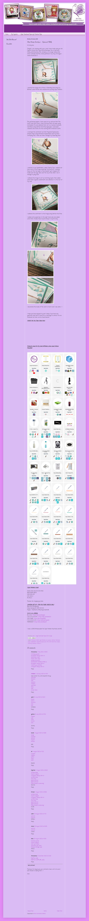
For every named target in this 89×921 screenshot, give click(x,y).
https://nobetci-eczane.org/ (37, 783)
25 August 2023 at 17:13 (40, 814)
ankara (33, 741)
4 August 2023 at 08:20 (42, 770)
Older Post (59, 911)
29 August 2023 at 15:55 (40, 839)
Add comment (31, 865)
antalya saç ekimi (35, 660)
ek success (48, 640)
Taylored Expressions (41, 642)
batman (33, 738)
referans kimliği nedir (36, 847)
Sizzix (29, 642)
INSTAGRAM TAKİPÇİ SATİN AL (39, 662)
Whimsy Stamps (32, 643)
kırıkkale (33, 737)
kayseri (33, 740)
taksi (32, 687)
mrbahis (33, 674)
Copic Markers (42, 640)
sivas (32, 719)
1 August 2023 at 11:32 (38, 751)
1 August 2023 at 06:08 (40, 733)
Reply (32, 669)
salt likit (33, 816)
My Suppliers (14, 34)
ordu (32, 704)
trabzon (33, 716)
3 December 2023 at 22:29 (44, 856)
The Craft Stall (50, 642)
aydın (32, 760)
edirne (32, 701)
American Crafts (35, 640)
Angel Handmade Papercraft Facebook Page (31, 34)
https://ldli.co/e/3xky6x (39, 615)
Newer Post (30, 911)
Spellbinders (33, 642)
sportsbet (33, 677)
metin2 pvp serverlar (36, 665)
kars (32, 723)
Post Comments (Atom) (40, 914)
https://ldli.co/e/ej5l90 (40, 618)
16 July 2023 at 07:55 (40, 714)
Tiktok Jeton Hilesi (35, 659)
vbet (32, 681)
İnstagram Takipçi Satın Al (38, 656)
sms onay (33, 779)
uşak (32, 718)
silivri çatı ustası (35, 844)
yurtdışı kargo (34, 772)
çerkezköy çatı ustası (36, 846)
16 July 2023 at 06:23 (39, 697)
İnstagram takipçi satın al (37, 663)
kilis (32, 706)
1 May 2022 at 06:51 (42, 652)
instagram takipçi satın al (37, 667)
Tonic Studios (57, 642)
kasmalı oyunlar (35, 841)
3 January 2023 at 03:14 (42, 674)
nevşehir (33, 754)
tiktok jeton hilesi (35, 657)
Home (6, 34)
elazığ (32, 735)
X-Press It (38, 643)
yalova (32, 757)
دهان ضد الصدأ (34, 858)
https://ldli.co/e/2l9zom (40, 622)
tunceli (32, 721)
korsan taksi (34, 690)
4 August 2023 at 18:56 (41, 792)
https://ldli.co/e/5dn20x (44, 617)
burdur (32, 699)
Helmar (53, 640)
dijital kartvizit (34, 780)
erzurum (33, 702)
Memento (58, 640)
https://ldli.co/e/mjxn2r (43, 620)
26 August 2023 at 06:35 (40, 826)
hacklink (33, 679)
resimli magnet (35, 774)
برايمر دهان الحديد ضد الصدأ (38, 860)
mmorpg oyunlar (35, 654)
